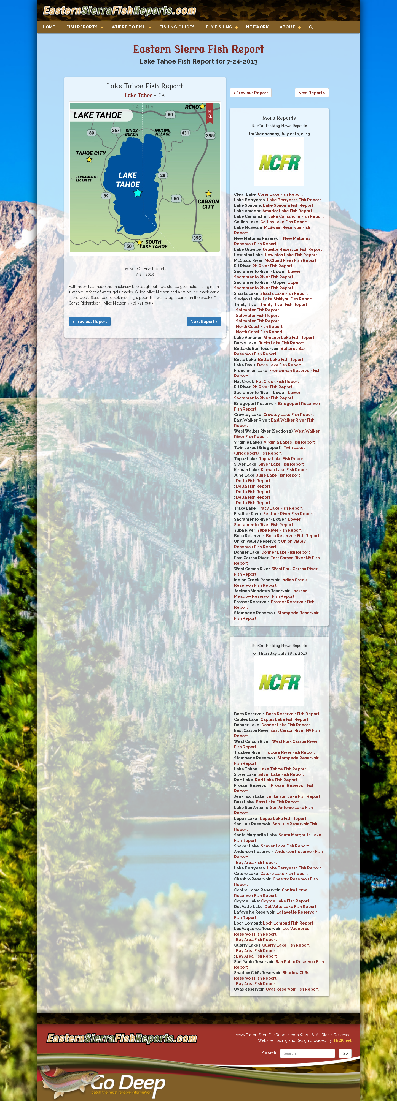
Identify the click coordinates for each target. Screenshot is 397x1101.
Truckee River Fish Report (289, 752)
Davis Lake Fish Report (279, 365)
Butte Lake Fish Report (280, 359)
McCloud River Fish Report (290, 260)
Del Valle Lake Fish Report (290, 906)
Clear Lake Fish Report (280, 194)
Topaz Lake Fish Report (282, 458)
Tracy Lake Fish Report (280, 508)
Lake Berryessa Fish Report (294, 200)
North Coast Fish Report (259, 326)
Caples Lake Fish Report (284, 719)
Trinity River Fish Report (283, 304)
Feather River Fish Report (288, 514)
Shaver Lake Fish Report (285, 846)
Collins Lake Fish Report (284, 222)
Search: (269, 1053)
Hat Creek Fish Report (277, 381)
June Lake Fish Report (278, 475)
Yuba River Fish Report (279, 530)
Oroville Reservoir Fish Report (292, 249)
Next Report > (204, 321)
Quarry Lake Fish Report (286, 945)
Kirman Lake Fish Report (285, 469)
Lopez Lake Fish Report (283, 818)
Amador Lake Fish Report (287, 211)
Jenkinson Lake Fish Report (293, 796)
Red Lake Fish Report (276, 780)
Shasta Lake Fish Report (284, 293)
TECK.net (342, 1040)
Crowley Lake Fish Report (288, 414)
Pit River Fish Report (272, 266)
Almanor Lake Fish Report (289, 337)
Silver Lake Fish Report (281, 464)
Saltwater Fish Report (257, 310)
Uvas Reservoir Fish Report (292, 989)
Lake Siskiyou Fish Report (288, 299)
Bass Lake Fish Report (277, 802)
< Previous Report (89, 321)
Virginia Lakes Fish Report (289, 442)
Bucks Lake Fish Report (281, 343)
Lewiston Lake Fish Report (291, 255)
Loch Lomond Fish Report (288, 923)
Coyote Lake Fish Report (285, 901)
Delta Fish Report (253, 481)
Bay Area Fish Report (256, 862)
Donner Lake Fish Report (285, 552)
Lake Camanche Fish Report (296, 216)
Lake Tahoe (138, 95)
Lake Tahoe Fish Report (282, 769)
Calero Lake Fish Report (284, 873)
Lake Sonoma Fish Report (288, 205)
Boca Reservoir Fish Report (292, 536)
